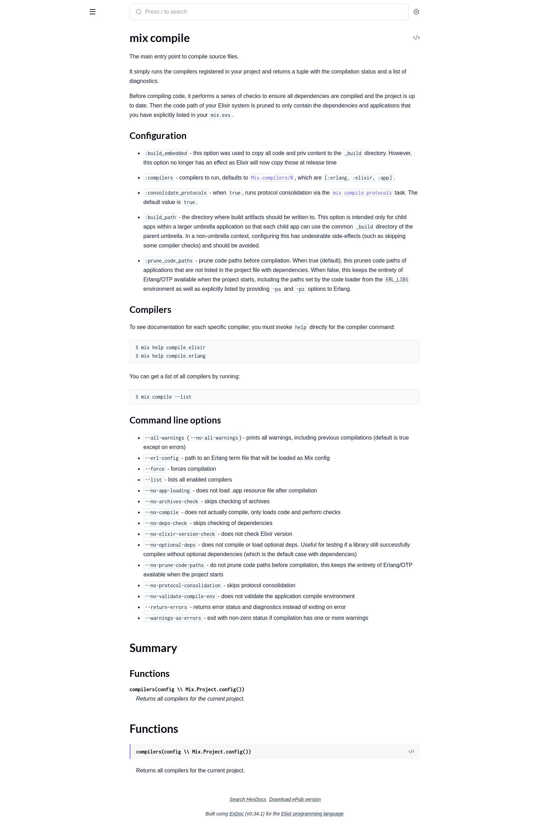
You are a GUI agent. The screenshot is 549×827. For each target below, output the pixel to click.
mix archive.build (25, 86)
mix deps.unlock (24, 334)
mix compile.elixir (26, 221)
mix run (14, 561)
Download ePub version (348, 799)
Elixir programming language (365, 814)
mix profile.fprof (24, 523)
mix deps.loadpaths (28, 306)
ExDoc (289, 814)
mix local (15, 457)
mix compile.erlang (27, 230)
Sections (22, 155)
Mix (33, 9)
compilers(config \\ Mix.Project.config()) (239, 689)
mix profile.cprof (24, 504)
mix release (18, 542)
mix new (15, 495)
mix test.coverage (26, 580)
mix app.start (21, 57)
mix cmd (15, 133)
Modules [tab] (39, 34)
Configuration (33, 166)
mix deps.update (25, 344)
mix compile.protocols (31, 249)
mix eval (15, 400)
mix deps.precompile (30, 315)
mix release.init (23, 551)
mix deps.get (20, 296)
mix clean (16, 123)
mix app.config (22, 48)
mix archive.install (26, 104)
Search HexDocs (300, 799)
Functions (24, 199)
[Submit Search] (190, 12)
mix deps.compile (26, 287)
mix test (15, 570)
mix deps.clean (22, 277)
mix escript (18, 362)
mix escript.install (26, 381)
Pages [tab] (12, 34)
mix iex (13, 429)
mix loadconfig (22, 438)
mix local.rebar (22, 485)
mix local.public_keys (30, 476)
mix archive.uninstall (30, 114)
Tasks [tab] (71, 34)
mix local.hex (20, 466)
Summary (23, 190)
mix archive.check (26, 95)
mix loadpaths (22, 447)
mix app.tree (20, 67)
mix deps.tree (21, 325)
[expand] (98, 48)
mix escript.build (25, 372)
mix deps (16, 268)
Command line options (43, 180)
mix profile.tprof (24, 533)
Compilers (28, 173)
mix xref (15, 589)
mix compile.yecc (25, 258)
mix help (15, 419)
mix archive (19, 76)
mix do (13, 353)
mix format (18, 410)
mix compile (19, 142)
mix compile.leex (25, 240)
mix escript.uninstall (29, 391)
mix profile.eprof (25, 514)
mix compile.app (24, 211)
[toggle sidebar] (96, 11)
